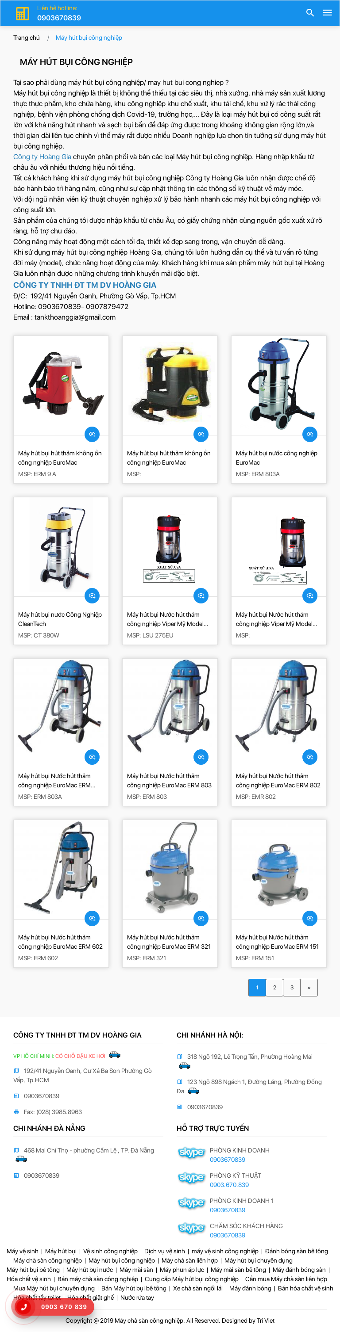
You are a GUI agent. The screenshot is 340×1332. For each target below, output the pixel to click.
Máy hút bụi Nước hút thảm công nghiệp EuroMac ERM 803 (169, 780)
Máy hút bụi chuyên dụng (258, 1260)
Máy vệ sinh (23, 1251)
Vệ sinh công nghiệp (110, 1251)
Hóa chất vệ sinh (29, 1278)
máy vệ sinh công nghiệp (225, 1251)
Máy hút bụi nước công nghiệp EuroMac (276, 458)
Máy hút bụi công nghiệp (214, 157)
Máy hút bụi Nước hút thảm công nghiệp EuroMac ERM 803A (54, 781)
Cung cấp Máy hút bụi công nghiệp (192, 1278)
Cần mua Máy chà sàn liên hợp (286, 1278)
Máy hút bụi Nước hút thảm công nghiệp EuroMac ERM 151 (277, 942)
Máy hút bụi (61, 1251)
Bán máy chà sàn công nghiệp (98, 1278)
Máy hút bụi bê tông (33, 1269)
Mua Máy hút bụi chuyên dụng (54, 1288)
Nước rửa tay (137, 1297)
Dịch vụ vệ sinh (164, 1251)
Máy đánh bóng (250, 1288)
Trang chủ (26, 37)
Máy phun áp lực (182, 1269)
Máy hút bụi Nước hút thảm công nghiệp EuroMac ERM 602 (60, 942)
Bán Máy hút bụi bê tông (133, 1288)
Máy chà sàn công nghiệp (47, 1260)
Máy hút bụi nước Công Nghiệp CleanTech (60, 619)
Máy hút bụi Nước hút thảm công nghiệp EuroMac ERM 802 (278, 780)
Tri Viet (265, 1320)
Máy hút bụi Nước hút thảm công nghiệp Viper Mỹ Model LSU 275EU (165, 620)
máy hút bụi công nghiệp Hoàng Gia (106, 252)
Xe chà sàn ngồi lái (198, 1288)
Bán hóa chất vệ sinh (305, 1288)
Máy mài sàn (136, 1269)
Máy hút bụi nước (89, 1269)
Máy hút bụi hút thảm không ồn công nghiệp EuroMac (60, 458)
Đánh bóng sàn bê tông (296, 1251)
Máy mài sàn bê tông (238, 1269)
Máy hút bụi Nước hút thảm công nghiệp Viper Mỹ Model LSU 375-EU (274, 620)
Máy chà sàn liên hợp (190, 1260)
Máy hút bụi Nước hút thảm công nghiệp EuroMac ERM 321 (169, 942)
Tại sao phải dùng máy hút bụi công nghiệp (78, 82)
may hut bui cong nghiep (186, 82)
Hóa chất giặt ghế (90, 1297)
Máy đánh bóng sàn (299, 1269)
